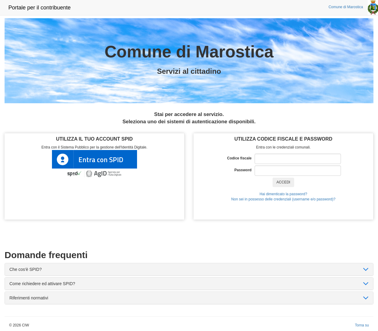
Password (244, 170)
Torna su (362, 325)
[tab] (189, 269)
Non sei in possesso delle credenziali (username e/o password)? (283, 199)
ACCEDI (283, 182)
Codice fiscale (241, 158)
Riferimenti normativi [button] (28, 297)
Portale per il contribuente (39, 8)
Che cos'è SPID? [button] (25, 269)
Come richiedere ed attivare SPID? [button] (42, 283)
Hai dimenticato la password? (283, 194)
